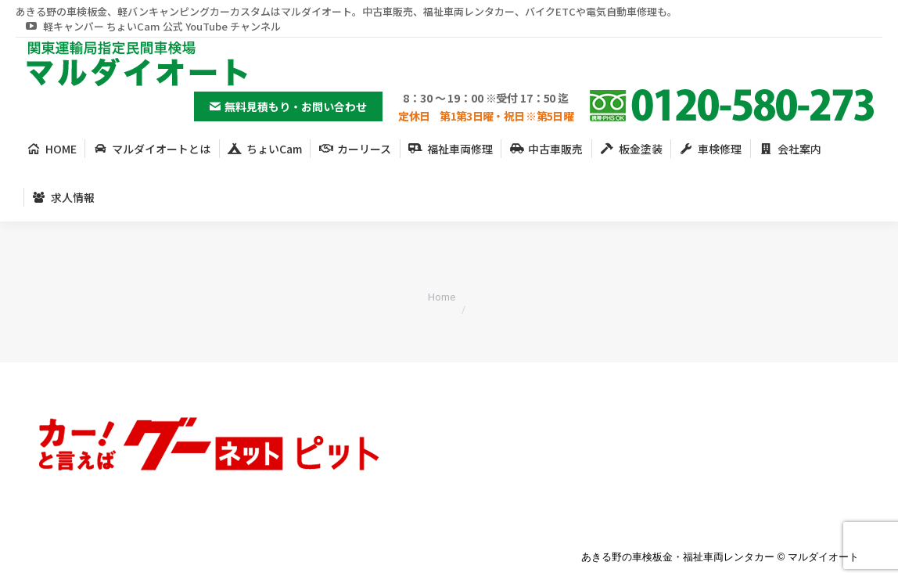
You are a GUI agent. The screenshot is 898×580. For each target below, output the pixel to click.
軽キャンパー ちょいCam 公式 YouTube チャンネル (152, 26)
